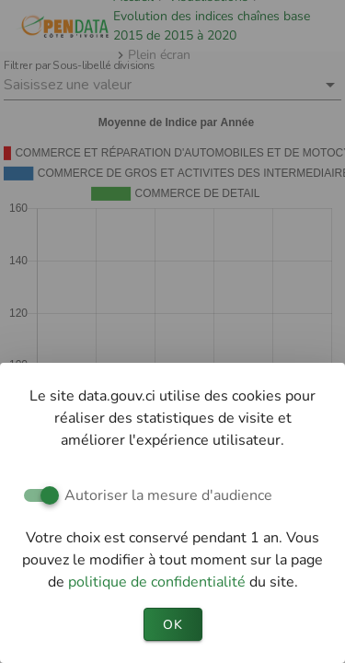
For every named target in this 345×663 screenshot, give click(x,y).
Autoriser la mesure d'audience (168, 495)
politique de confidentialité (158, 582)
